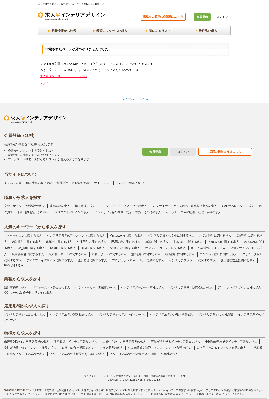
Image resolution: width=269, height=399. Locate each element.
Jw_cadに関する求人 (31, 248)
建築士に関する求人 (59, 241)
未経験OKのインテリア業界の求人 (26, 341)
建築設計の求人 (60, 206)
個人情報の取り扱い (39, 182)
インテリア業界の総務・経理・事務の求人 (193, 212)
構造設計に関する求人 (179, 254)
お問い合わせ (81, 182)
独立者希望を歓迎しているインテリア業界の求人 (160, 347)
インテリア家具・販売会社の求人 (191, 287)
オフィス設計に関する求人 (208, 248)
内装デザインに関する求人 (109, 254)
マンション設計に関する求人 (218, 254)
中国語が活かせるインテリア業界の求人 (231, 341)
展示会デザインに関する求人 (68, 254)
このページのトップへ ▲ (134, 98)
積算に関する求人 (156, 241)
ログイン (222, 16)
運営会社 (62, 182)
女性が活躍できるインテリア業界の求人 (30, 347)
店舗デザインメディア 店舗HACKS (145, 394)
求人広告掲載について (130, 182)
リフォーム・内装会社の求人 (51, 287)
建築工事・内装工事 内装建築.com (105, 394)
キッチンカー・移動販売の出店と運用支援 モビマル (57, 394)
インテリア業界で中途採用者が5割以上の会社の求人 (144, 354)
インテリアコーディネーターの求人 (123, 206)
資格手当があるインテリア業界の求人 (221, 347)
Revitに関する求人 (93, 248)
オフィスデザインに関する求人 (165, 248)
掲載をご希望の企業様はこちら (163, 16)
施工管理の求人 (85, 206)
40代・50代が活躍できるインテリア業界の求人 (92, 347)
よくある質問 (13, 182)
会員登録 (202, 16)
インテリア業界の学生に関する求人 (171, 235)
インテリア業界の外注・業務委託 (171, 314)
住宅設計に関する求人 (91, 241)
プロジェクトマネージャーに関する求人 (138, 260)
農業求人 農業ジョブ (176, 394)
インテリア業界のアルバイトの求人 (121, 314)
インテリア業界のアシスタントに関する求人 (76, 235)
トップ (44, 83)
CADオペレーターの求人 (238, 206)
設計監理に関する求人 (92, 260)
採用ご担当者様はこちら (225, 151)
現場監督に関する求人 (125, 241)
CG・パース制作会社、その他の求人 (28, 292)
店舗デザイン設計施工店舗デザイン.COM (104, 390)
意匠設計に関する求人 (145, 254)
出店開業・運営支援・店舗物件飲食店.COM (56, 390)
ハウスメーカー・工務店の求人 (95, 287)
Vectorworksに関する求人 (126, 235)
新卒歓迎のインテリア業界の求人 (75, 341)
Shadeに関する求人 (63, 248)
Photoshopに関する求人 (223, 241)
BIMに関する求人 (15, 265)
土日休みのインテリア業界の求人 (124, 341)
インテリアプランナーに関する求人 (192, 260)
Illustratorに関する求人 (188, 241)
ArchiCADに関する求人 (125, 248)
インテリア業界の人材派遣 (215, 314)
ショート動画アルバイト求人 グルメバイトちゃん (216, 394)
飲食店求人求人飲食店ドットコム (146, 390)
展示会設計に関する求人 (28, 254)
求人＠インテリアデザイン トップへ (63, 76)
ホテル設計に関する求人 (215, 235)
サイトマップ (102, 182)
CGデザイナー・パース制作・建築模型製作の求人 (184, 206)
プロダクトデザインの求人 (71, 212)
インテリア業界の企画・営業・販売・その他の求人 (127, 212)
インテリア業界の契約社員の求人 (71, 314)
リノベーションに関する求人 (23, 235)
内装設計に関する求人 (26, 241)
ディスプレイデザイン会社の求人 (239, 287)
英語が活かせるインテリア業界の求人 (175, 341)
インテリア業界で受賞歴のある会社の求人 (77, 354)
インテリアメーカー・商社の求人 (142, 287)
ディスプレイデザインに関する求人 (50, 260)
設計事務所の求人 (15, 287)
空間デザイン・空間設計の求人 (24, 206)
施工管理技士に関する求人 (238, 260)
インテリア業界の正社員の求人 (24, 314)
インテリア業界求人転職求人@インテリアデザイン (194, 390)
